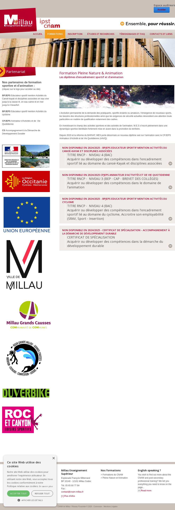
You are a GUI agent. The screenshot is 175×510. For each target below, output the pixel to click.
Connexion (98, 507)
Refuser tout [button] (42, 493)
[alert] (30, 480)
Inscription (75, 33)
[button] (30, 500)
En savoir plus (46, 486)
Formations (55, 33)
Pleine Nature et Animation (115, 478)
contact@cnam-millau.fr (72, 492)
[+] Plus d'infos (68, 496)
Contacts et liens (161, 33)
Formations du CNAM (113, 474)
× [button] (53, 458)
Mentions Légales (110, 507)
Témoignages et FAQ (132, 33)
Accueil (37, 33)
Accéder (162, 9)
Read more (146, 490)
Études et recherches (100, 33)
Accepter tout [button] (18, 493)
